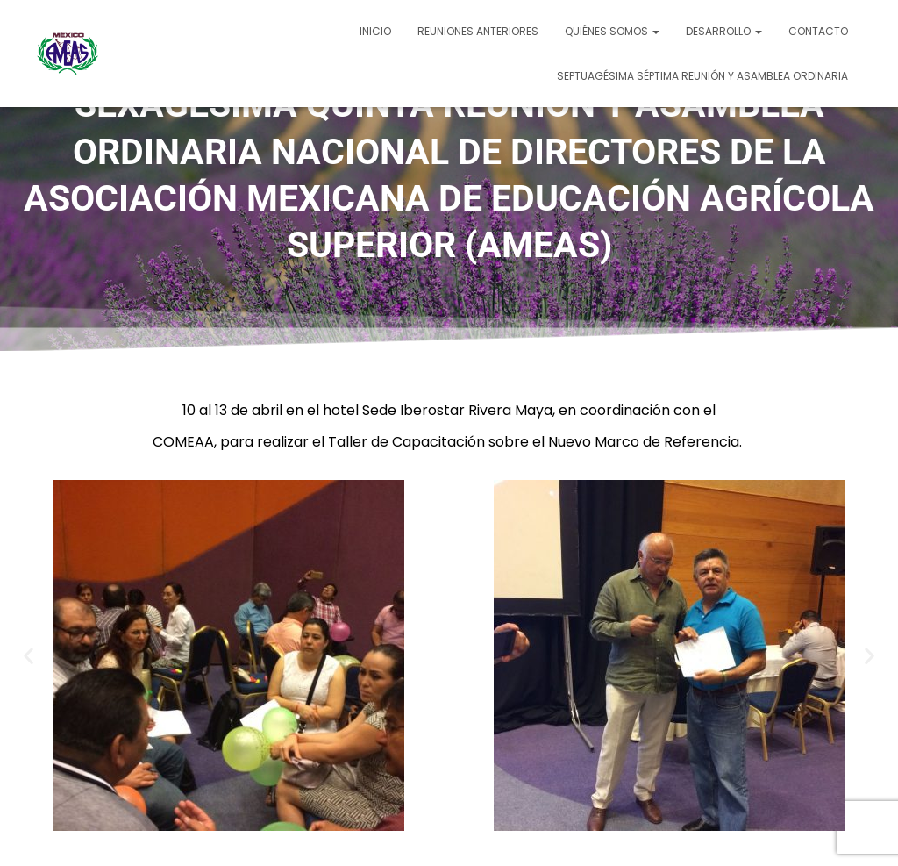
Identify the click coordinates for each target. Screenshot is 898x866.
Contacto (818, 31)
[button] (28, 655)
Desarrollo (724, 31)
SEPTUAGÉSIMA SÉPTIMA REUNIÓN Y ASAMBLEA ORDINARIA (702, 75)
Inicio (375, 31)
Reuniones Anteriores (477, 31)
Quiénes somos (612, 31)
